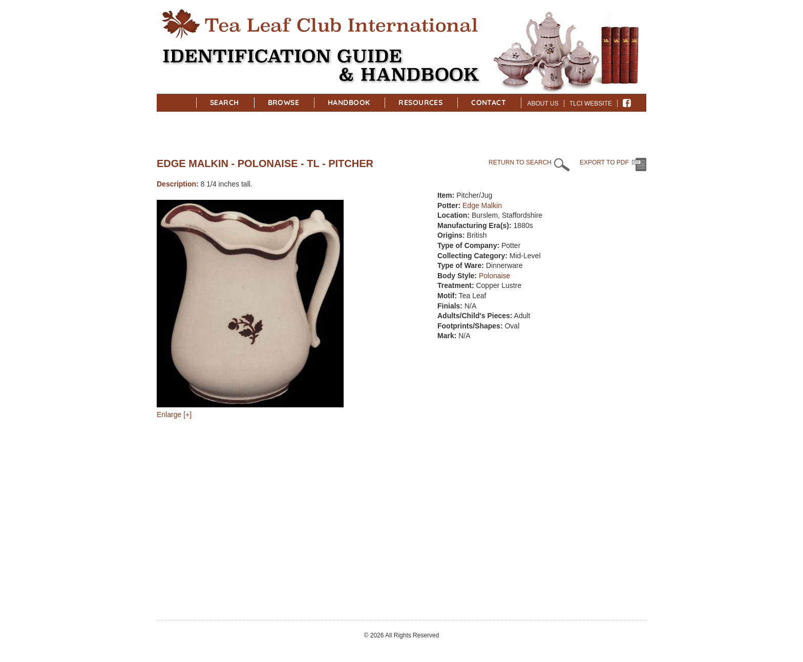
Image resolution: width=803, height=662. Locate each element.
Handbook (349, 102)
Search (224, 102)
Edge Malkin (482, 205)
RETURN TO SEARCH (520, 162)
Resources (420, 102)
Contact (488, 102)
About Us (543, 103)
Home (181, 101)
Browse (284, 102)
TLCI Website (590, 103)
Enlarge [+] (174, 414)
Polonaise (495, 276)
